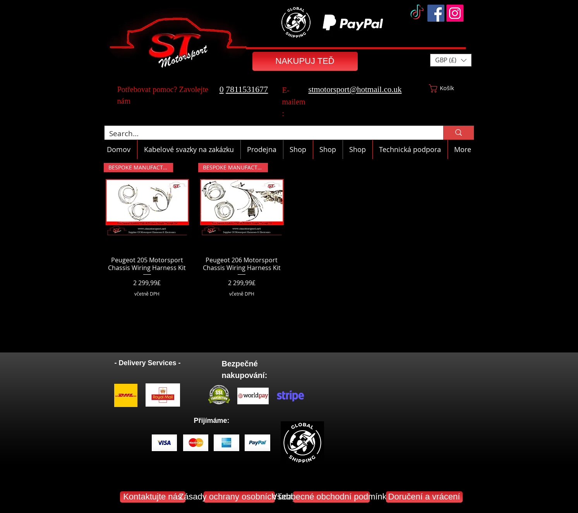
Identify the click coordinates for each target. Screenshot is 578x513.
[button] (451, 60)
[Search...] (268, 134)
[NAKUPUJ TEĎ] (305, 61)
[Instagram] (454, 13)
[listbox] (451, 60)
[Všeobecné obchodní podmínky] (331, 497)
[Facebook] (435, 13)
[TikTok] (416, 13)
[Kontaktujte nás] (152, 497)
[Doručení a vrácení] (424, 497)
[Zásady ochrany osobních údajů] (239, 497)
